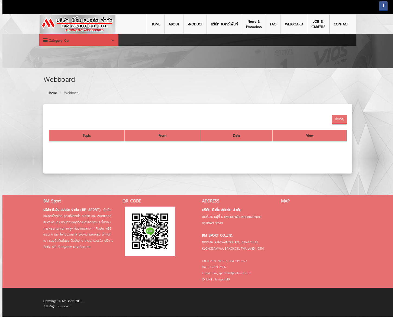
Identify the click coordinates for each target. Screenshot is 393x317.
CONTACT (339, 24)
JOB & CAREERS (317, 24)
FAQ (272, 24)
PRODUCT (193, 24)
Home (51, 93)
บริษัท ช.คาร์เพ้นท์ (223, 24)
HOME (154, 24)
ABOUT (172, 24)
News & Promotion (252, 24)
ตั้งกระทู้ (338, 119)
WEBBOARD (293, 24)
